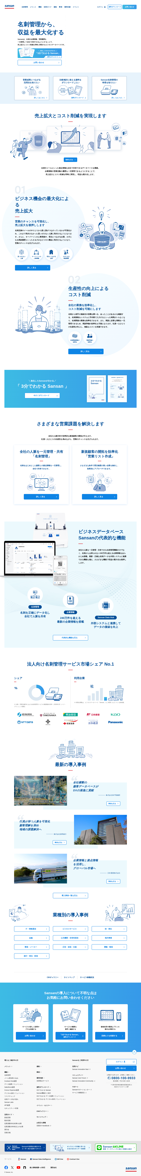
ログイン (120, 1062)
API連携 (7, 1105)
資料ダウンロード (115, 7)
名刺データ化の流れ (11, 1099)
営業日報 (7, 1132)
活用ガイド (8, 1114)
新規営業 (7, 1117)
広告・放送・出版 (70, 947)
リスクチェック (9, 1096)
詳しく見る (31, 268)
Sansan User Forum (79, 1078)
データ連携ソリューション (13, 1084)
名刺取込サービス (43, 1081)
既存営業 (7, 1120)
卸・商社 (108, 929)
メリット (7, 1066)
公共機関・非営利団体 (69, 938)
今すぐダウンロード (41, 395)
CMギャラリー (42, 1111)
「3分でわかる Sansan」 (70, 1036)
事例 (38, 1072)
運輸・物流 (108, 947)
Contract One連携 (10, 1081)
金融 (31, 938)
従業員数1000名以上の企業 (13, 1126)
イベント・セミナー (43, 1105)
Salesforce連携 (9, 1087)
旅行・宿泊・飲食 (31, 956)
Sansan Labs (8, 1102)
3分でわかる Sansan (44, 1090)
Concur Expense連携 (11, 1090)
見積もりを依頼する (109, 1036)
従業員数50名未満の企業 (13, 1123)
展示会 (6, 1129)
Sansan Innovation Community (82, 1081)
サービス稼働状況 (78, 1093)
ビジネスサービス (70, 929)
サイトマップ (41, 1117)
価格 (38, 1066)
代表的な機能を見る (70, 638)
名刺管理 (7, 1075)
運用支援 (40, 1078)
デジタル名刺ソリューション (14, 1093)
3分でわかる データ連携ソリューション (50, 1096)
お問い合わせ (129, 7)
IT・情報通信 (31, 929)
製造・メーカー (31, 947)
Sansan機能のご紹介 (44, 1093)
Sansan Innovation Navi (80, 1069)
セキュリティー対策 (11, 1108)
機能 (5, 1072)
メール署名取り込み (11, 1078)
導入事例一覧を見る (70, 895)
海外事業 (108, 938)
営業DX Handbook (43, 1126)
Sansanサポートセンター (81, 1090)
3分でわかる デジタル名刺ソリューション (51, 1099)
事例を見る (112, 803)
